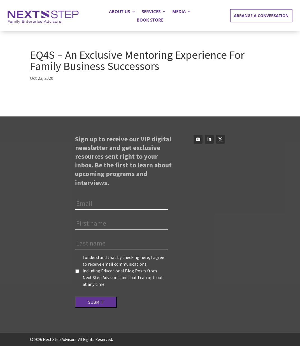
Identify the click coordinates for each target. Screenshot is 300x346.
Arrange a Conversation (261, 15)
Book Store (150, 20)
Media (179, 12)
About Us (119, 12)
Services (151, 12)
